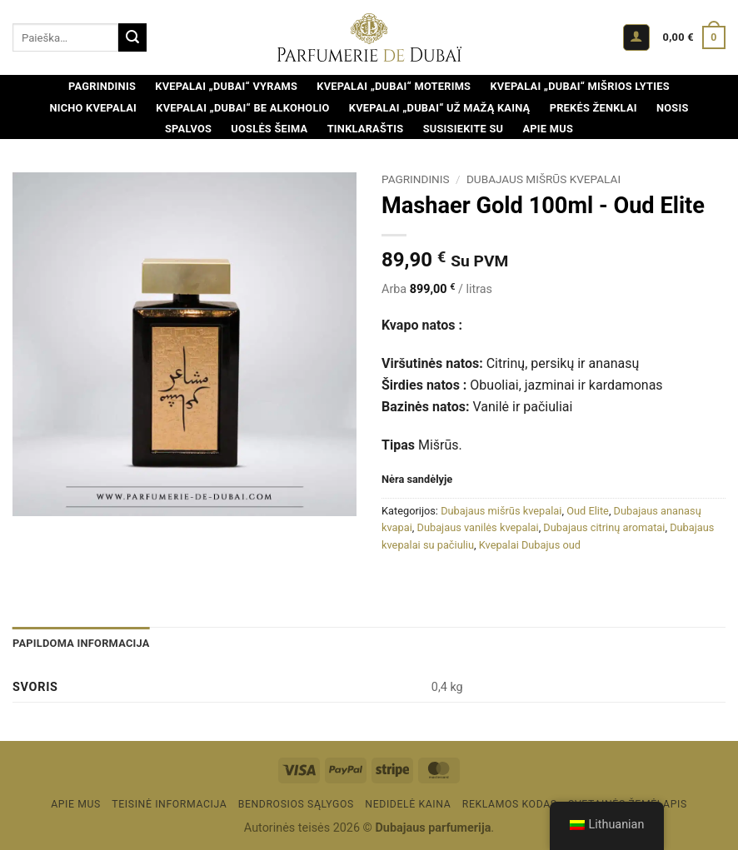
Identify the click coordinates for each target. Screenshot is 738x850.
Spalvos (188, 128)
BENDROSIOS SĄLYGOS (296, 804)
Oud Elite (587, 511)
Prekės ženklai (593, 108)
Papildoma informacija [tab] (81, 643)
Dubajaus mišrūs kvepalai (543, 179)
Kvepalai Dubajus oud (530, 545)
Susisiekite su (463, 128)
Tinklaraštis (365, 128)
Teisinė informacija (169, 804)
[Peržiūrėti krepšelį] (694, 37)
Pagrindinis (102, 86)
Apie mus (547, 128)
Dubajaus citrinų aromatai (604, 527)
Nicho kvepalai (93, 108)
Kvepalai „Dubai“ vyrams (226, 86)
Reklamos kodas (509, 804)
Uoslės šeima (269, 128)
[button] (636, 38)
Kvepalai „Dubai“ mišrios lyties (579, 86)
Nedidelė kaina (408, 804)
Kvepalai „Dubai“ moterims (394, 86)
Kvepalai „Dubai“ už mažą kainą (440, 108)
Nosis (672, 108)
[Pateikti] (132, 37)
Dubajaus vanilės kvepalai (478, 527)
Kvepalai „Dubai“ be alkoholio (242, 108)
